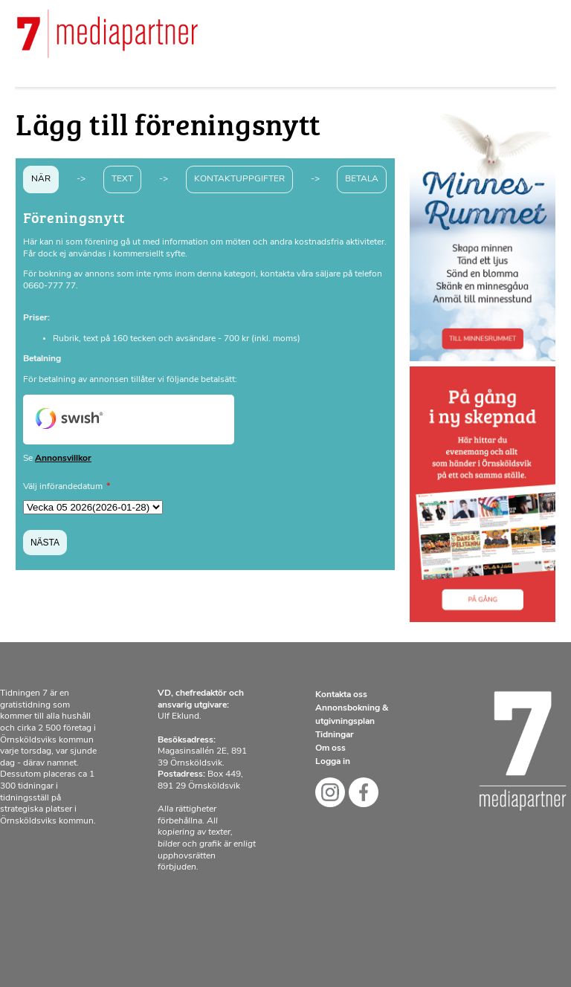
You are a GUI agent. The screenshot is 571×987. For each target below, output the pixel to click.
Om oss (330, 748)
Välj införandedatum (63, 486)
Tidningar (334, 735)
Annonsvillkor (63, 458)
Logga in (332, 761)
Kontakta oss (341, 694)
